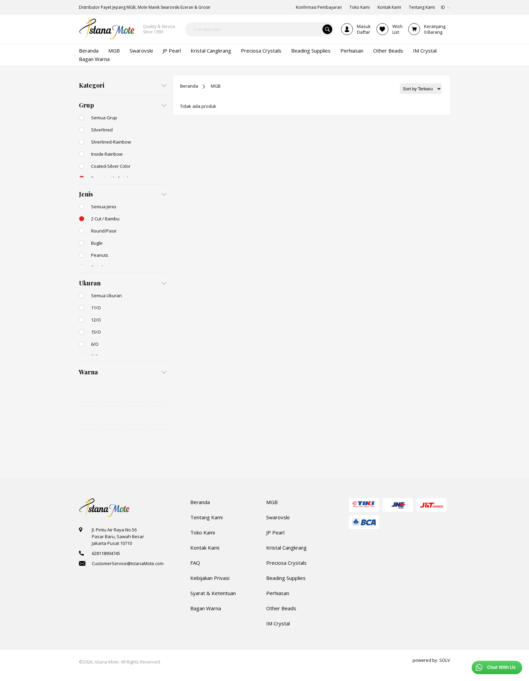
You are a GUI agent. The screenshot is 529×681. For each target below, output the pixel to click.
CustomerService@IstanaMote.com (128, 563)
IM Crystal (278, 623)
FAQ (195, 562)
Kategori (91, 85)
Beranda (189, 86)
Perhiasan (277, 593)
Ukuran (90, 283)
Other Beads (281, 608)
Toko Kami (202, 532)
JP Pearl (275, 532)
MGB (216, 86)
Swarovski (277, 517)
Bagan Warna (205, 608)
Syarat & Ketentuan (213, 593)
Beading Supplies (286, 578)
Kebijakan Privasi (209, 578)
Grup (86, 105)
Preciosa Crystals (286, 562)
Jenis (86, 194)
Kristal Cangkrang (286, 547)
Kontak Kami (204, 547)
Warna (88, 372)
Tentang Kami (206, 517)
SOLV (444, 660)
